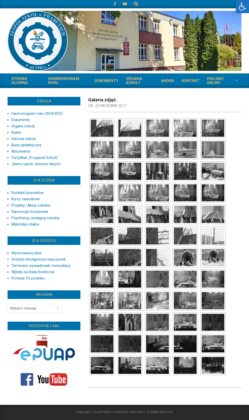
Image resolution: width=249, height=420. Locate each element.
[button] (242, 6)
